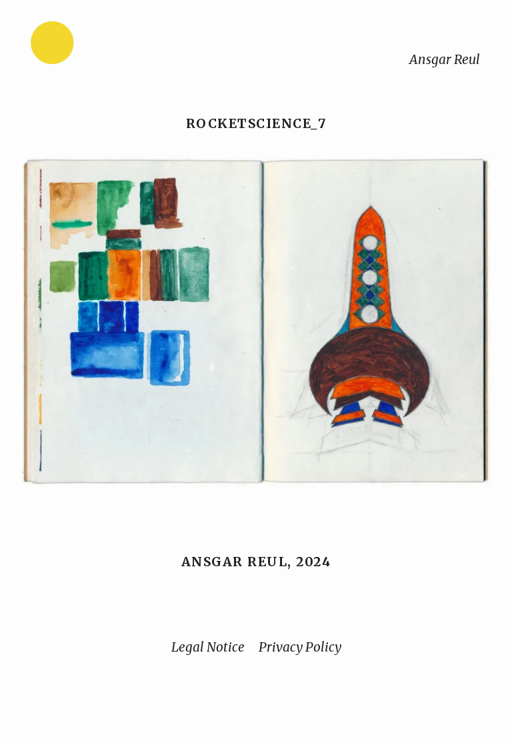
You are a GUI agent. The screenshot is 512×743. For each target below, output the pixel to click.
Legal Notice (208, 647)
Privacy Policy (300, 647)
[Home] (94, 45)
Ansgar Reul (444, 59)
